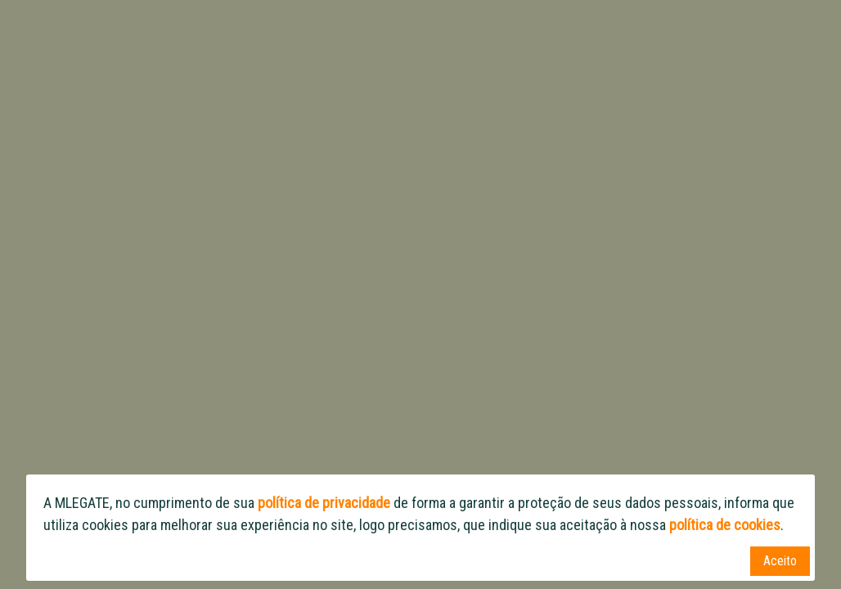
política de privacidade (324, 502)
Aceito (780, 561)
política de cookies (724, 524)
